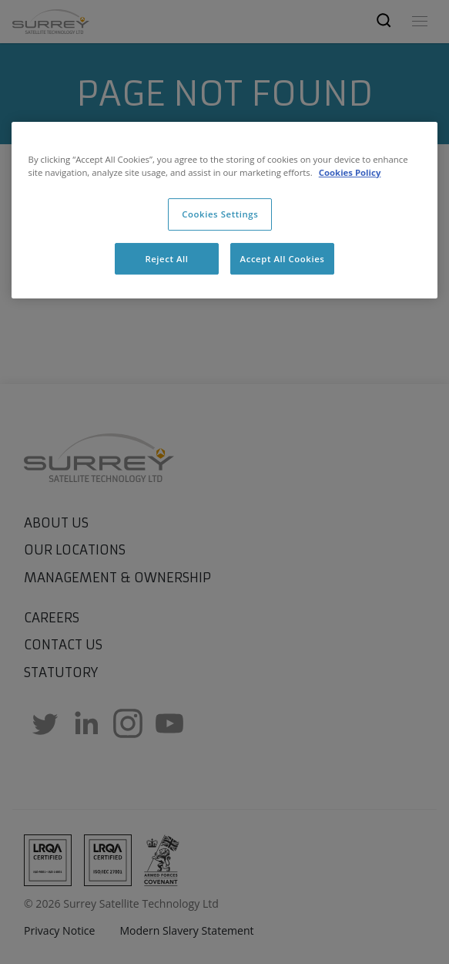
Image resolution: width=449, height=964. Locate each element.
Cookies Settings (220, 214)
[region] (225, 210)
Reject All (166, 259)
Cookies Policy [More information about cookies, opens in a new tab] (350, 172)
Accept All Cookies (282, 259)
